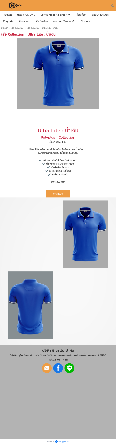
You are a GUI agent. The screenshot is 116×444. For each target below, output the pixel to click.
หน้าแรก (4, 28)
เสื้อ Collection (17, 28)
